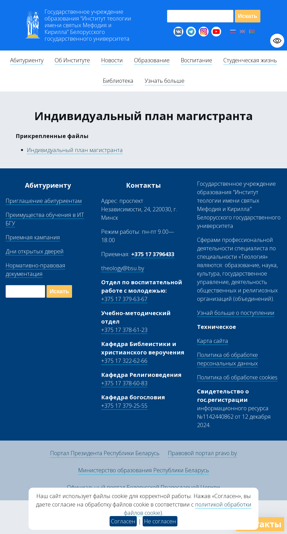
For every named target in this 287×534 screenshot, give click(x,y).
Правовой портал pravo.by (202, 453)
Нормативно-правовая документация (35, 270)
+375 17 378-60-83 (124, 383)
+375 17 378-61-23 (124, 330)
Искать (247, 16)
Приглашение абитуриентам (44, 201)
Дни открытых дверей (35, 251)
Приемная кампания (33, 237)
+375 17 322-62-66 (124, 361)
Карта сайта (212, 341)
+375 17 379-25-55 (124, 405)
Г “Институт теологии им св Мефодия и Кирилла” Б (88, 25)
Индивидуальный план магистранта (75, 150)
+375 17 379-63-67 (124, 299)
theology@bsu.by (122, 268)
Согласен (123, 521)
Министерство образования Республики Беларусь (143, 470)
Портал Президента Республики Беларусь (104, 453)
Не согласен (160, 521)
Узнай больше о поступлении (235, 313)
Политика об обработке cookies (237, 377)
